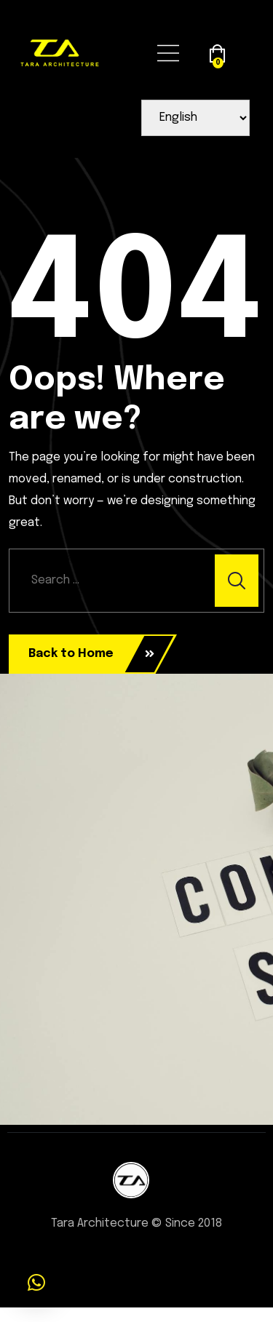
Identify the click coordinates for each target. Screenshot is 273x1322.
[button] (36, 1283)
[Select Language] (195, 118)
